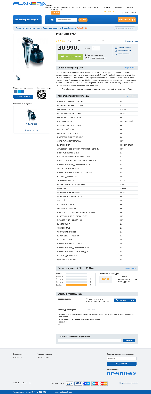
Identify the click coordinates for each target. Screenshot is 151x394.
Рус (41, 5)
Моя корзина (127, 20)
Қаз (37, 5)
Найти (83, 20)
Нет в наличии (73, 56)
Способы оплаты (130, 13)
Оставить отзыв (125, 300)
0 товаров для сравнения (124, 28)
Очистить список (31, 130)
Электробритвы (68, 28)
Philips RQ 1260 (31, 124)
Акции (55, 13)
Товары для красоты (51, 28)
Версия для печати (131, 41)
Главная (19, 28)
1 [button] (93, 48)
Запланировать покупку (97, 58)
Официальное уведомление (128, 383)
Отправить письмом (23, 96)
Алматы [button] (49, 5)
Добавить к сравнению (94, 55)
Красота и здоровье (32, 28)
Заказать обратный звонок (63, 392)
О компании (17, 358)
